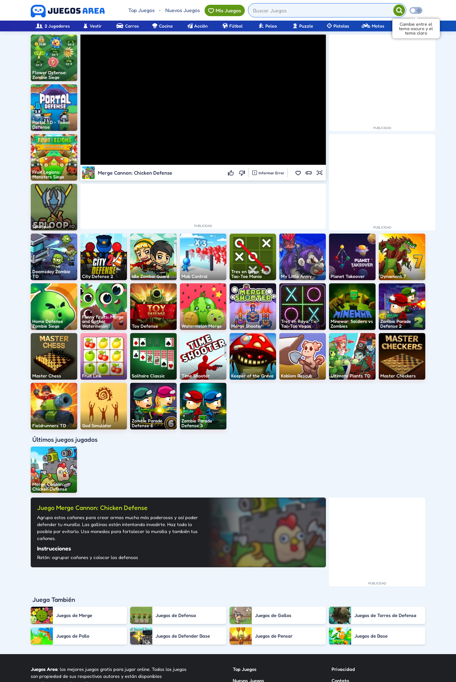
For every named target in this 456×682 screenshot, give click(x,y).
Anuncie (340, 638)
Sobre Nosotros (249, 638)
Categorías (244, 627)
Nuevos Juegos (182, 10)
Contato (340, 616)
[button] (298, 172)
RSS (335, 627)
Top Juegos (141, 10)
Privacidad (343, 604)
